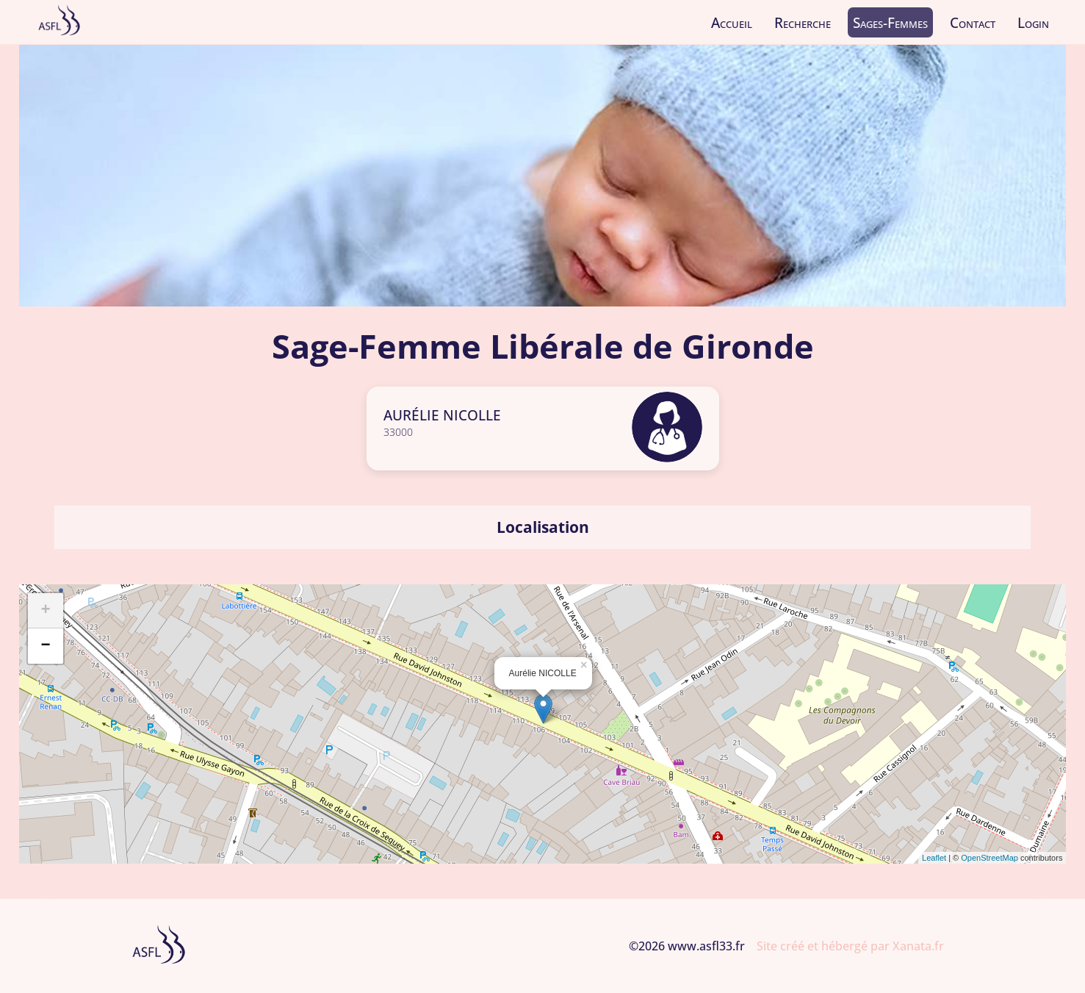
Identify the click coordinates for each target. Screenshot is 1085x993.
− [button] (45, 646)
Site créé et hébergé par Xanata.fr (850, 946)
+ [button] (45, 611)
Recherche (802, 22)
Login (1033, 22)
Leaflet (934, 857)
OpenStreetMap (989, 857)
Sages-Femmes (890, 22)
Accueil (731, 22)
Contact (972, 22)
